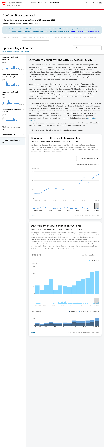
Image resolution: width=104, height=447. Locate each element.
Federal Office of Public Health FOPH (45, 3)
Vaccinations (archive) (61, 37)
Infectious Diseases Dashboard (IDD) (85, 31)
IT (94, 3)
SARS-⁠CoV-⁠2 (36, 255)
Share (33, 216)
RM (97, 3)
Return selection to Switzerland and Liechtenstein (16, 51)
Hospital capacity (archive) (85, 37)
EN (100, 3)
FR (91, 3)
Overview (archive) (10, 37)
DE (87, 3)
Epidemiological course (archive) (35, 37)
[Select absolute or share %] (87, 158)
